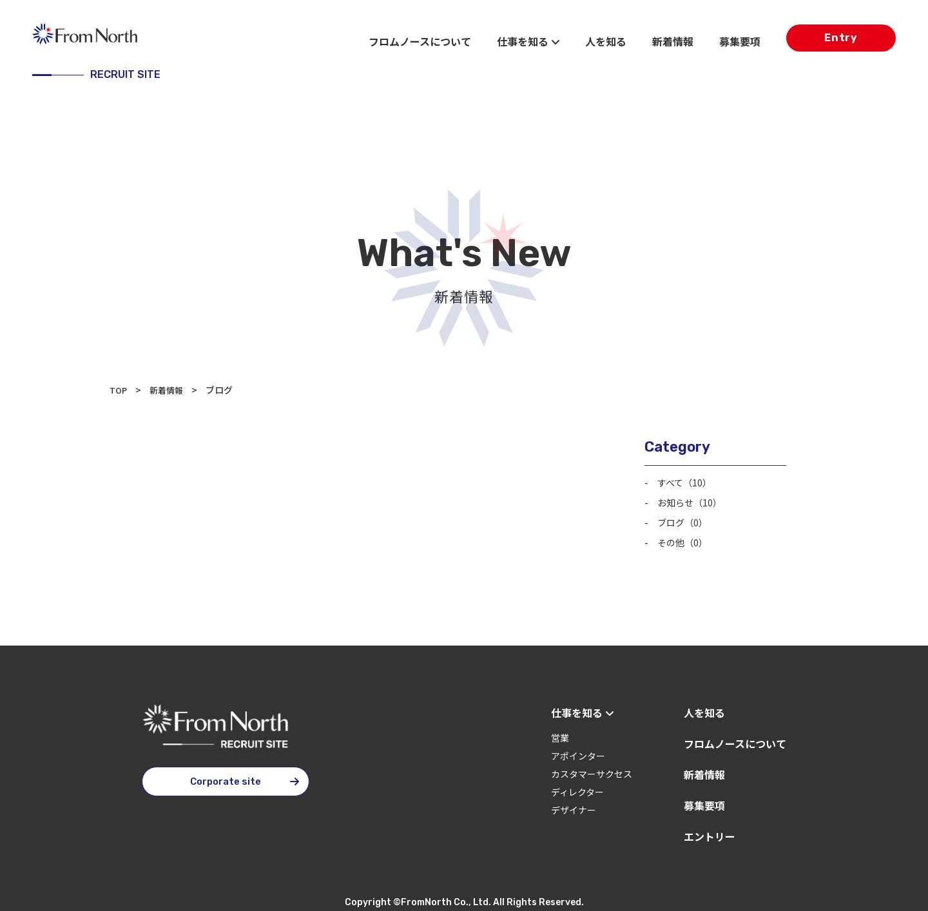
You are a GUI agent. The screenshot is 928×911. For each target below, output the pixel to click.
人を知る (605, 41)
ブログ (686, 519)
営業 (560, 734)
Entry (841, 40)
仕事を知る (528, 41)
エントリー (709, 833)
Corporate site (225, 778)
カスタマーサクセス (591, 770)
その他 (686, 539)
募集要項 (739, 41)
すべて (688, 481)
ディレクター (577, 788)
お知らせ (694, 500)
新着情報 (672, 41)
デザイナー (573, 806)
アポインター (578, 752)
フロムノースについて (420, 41)
